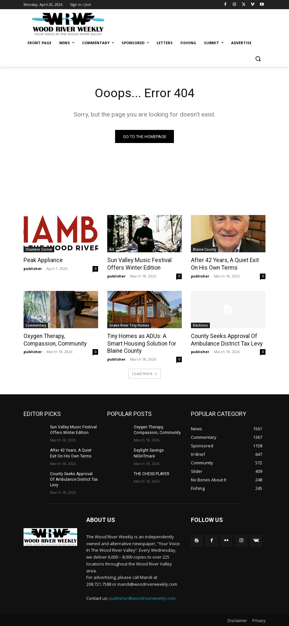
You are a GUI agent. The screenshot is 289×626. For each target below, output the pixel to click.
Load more (144, 372)
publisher (33, 268)
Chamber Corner (39, 249)
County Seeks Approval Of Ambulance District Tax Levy (225, 339)
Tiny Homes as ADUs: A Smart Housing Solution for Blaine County (144, 342)
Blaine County (204, 249)
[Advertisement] (188, 23)
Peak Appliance (42, 260)
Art (111, 249)
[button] (257, 58)
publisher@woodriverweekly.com (142, 597)
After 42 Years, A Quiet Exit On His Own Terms (228, 264)
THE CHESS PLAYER (151, 472)
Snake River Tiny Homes (129, 325)
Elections (200, 325)
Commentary (36, 325)
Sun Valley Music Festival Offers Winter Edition (138, 264)
